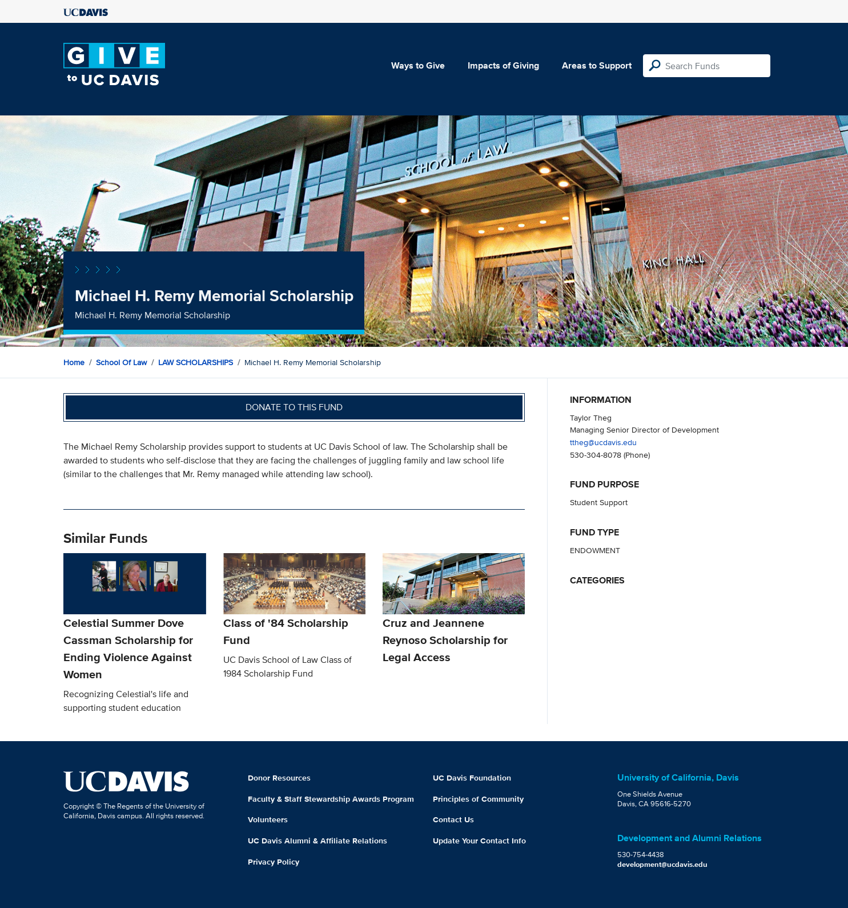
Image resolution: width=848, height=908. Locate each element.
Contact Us (453, 819)
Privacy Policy (273, 861)
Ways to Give (418, 65)
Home (74, 362)
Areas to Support (597, 65)
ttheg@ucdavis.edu (603, 442)
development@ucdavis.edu (662, 864)
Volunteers (268, 819)
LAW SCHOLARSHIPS (195, 362)
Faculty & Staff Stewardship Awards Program (331, 799)
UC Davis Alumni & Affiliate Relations (317, 840)
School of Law (121, 362)
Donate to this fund (294, 407)
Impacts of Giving (503, 65)
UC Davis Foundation (472, 777)
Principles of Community (478, 799)
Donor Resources (279, 777)
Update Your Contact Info (479, 840)
